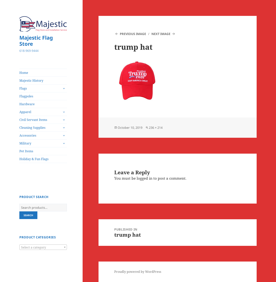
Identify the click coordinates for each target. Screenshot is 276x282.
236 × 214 (156, 128)
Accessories (27, 135)
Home (23, 73)
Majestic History (31, 80)
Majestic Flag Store (36, 40)
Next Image (160, 34)
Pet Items (26, 151)
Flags (23, 88)
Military (25, 143)
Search (28, 215)
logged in (144, 178)
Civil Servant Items (33, 120)
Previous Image (133, 34)
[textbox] (43, 247)
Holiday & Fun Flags (33, 159)
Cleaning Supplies (32, 128)
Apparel (25, 112)
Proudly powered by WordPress (137, 272)
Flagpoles (26, 96)
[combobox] (43, 247)
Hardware (27, 104)
